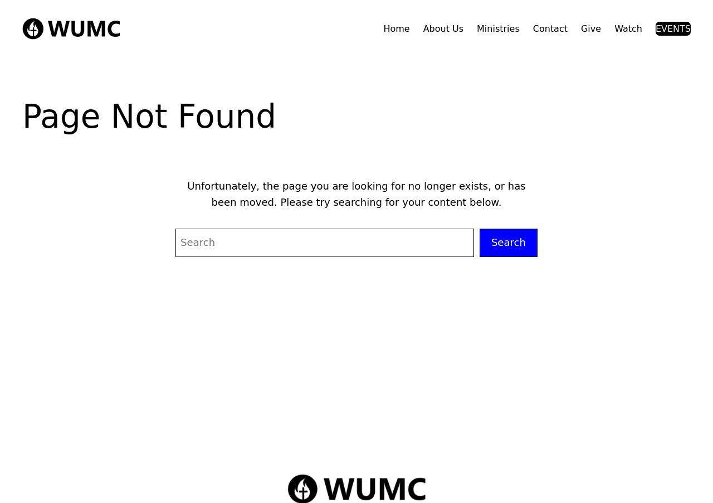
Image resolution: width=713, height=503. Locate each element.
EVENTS (673, 28)
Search (508, 242)
